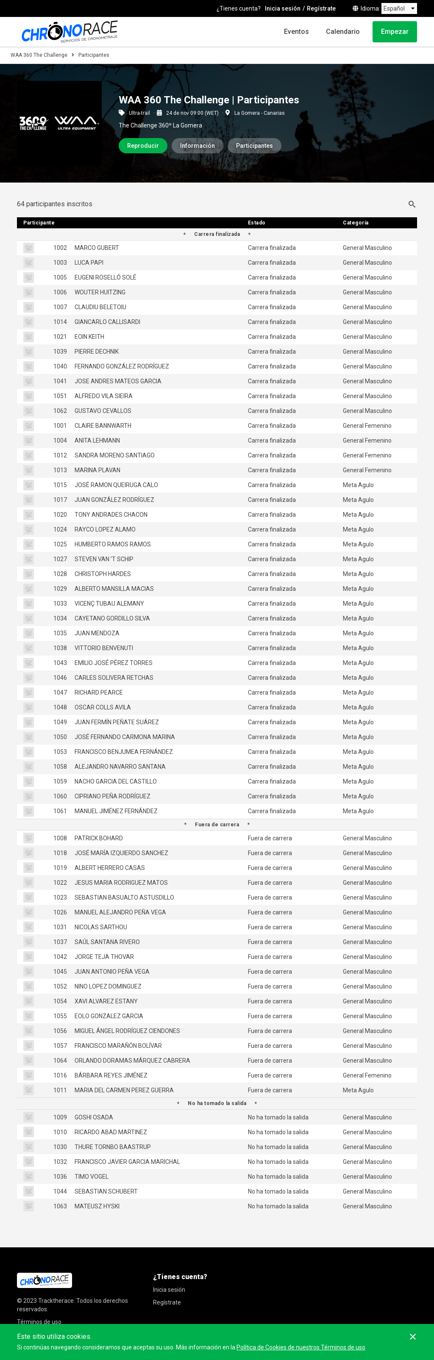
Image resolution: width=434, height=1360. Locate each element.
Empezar (395, 32)
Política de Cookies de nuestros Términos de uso (300, 1347)
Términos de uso (39, 1321)
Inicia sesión (282, 8)
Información (197, 145)
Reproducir (143, 145)
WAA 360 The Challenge (39, 55)
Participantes (254, 145)
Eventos (296, 32)
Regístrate (321, 8)
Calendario (343, 32)
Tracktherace (56, 1300)
